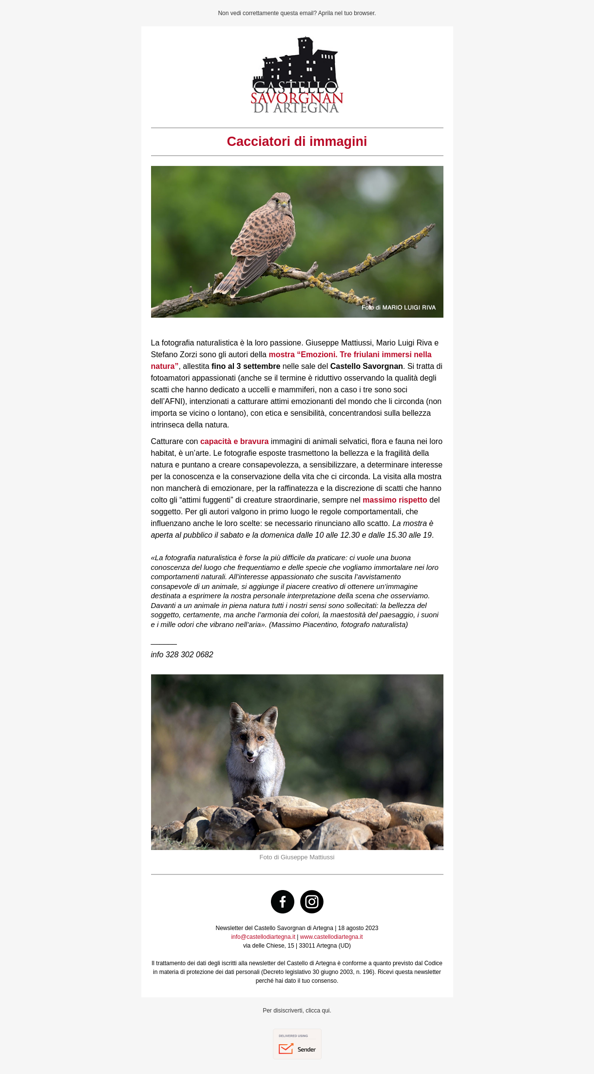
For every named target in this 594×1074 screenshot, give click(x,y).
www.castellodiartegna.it (331, 936)
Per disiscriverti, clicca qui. (297, 1010)
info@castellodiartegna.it (263, 936)
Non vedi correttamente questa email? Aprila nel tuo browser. (297, 13)
